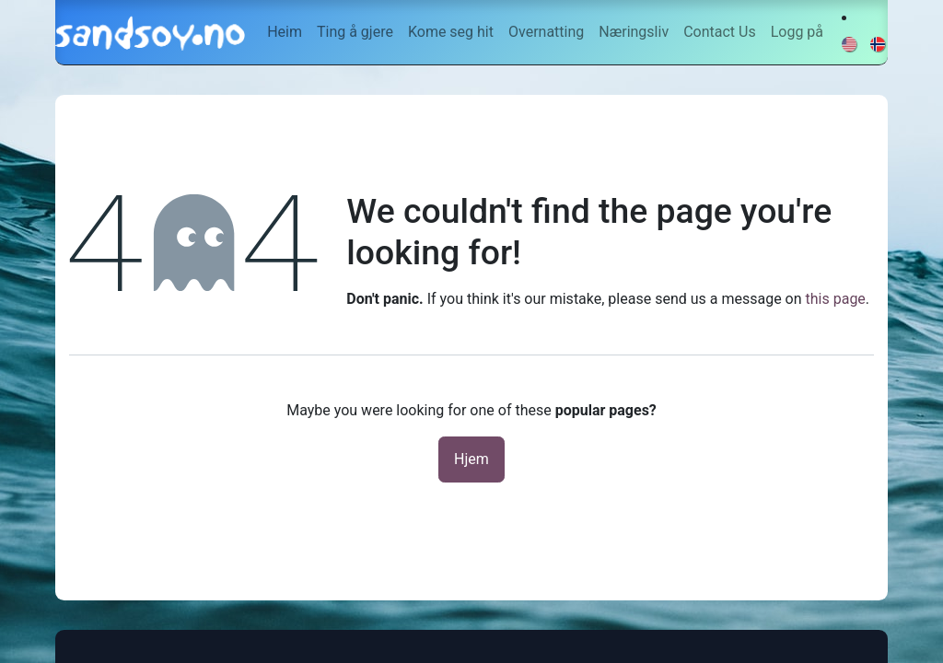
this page (836, 299)
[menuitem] (284, 32)
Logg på (797, 32)
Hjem (471, 459)
